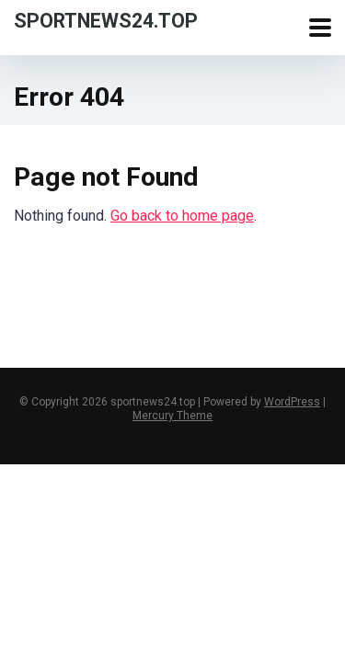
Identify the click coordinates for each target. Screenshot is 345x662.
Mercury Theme (172, 415)
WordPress (292, 401)
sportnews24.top (106, 19)
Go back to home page (182, 215)
